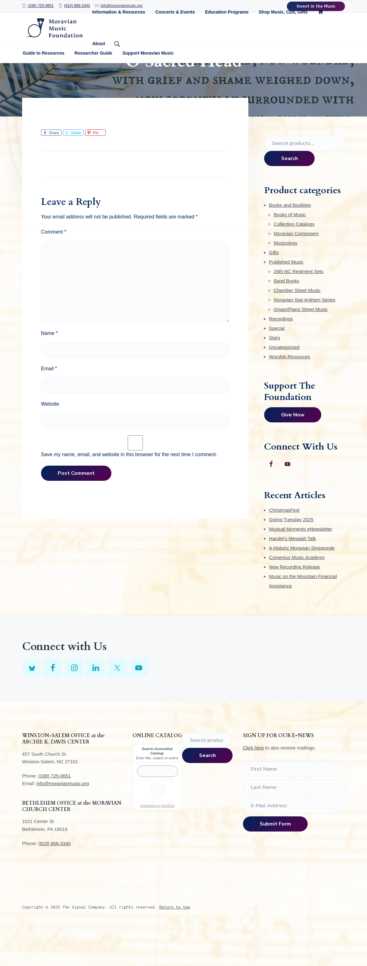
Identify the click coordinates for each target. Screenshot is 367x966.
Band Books (286, 318)
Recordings (281, 356)
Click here (253, 785)
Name (49, 371)
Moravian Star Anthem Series (304, 337)
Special (276, 366)
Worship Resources (289, 394)
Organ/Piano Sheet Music (301, 347)
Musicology (285, 280)
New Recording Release (294, 604)
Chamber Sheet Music (297, 328)
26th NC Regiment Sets (298, 309)
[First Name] (294, 806)
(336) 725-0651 (41, 5)
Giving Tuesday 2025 (291, 557)
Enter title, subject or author (157, 795)
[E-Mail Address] (294, 843)
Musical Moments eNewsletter (300, 566)
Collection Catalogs (294, 262)
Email (49, 406)
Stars (274, 375)
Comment (53, 269)
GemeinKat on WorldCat (157, 843)
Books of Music (290, 252)
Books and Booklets (290, 243)
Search (289, 196)
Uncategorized (284, 385)
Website (50, 441)
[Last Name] (294, 825)
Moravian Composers (296, 271)
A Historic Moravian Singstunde (301, 585)
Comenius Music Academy (297, 595)
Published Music (286, 299)
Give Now (293, 452)
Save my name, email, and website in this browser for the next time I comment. (129, 492)
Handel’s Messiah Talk (292, 576)
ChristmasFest (284, 548)
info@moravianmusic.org (63, 821)
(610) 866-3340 (77, 5)
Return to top (174, 944)
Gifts (274, 290)
